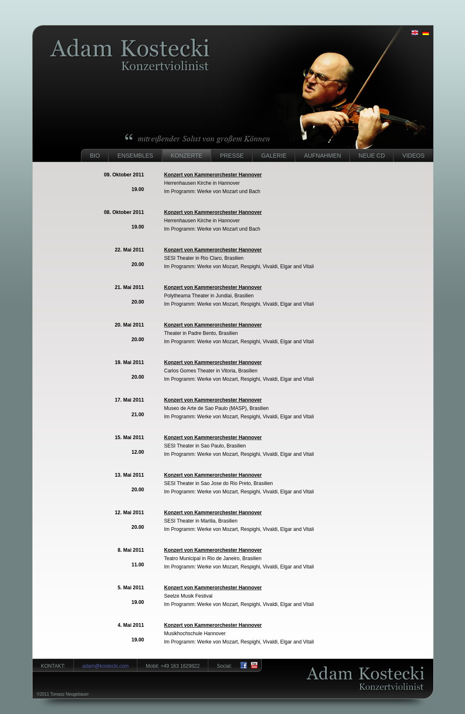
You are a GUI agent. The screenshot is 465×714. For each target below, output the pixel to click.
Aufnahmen (322, 155)
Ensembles (135, 155)
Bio (95, 155)
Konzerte (186, 155)
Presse (232, 155)
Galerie (274, 155)
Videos (413, 155)
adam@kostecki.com (105, 666)
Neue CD (372, 155)
